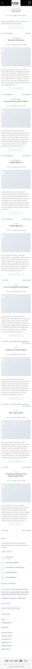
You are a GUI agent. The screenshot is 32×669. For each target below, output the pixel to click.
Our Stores (11, 664)
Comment (28, 33)
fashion (19, 341)
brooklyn (15, 341)
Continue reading (16, 27)
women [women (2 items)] (18, 608)
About (5, 664)
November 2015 (6, 636)
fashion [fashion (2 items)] (9, 608)
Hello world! (16, 11)
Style (16, 223)
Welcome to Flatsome (16, 40)
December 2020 (6, 632)
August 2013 (5, 649)
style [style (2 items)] (14, 608)
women (26, 341)
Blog (17, 664)
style (23, 341)
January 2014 (5, 642)
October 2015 (5, 639)
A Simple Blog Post (16, 162)
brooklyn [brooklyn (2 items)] (4, 608)
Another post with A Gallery (16, 350)
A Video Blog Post (16, 226)
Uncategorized (16, 9)
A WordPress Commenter (8, 598)
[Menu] (2, 3)
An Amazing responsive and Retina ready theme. (16, 475)
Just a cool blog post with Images (16, 287)
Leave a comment (26, 94)
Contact (22, 664)
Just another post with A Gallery (16, 101)
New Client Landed (16, 413)
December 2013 (6, 645)
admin (24, 15)
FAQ (27, 664)
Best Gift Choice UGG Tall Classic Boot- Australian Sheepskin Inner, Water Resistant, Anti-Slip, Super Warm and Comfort (15, 591)
